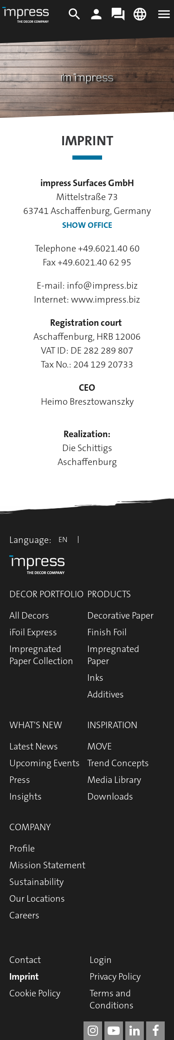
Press (19, 780)
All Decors (29, 615)
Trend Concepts (118, 763)
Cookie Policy (34, 993)
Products (109, 594)
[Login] (96, 18)
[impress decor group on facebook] (155, 1030)
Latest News (33, 746)
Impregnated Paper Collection (41, 655)
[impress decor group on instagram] (93, 1030)
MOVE (99, 746)
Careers (24, 915)
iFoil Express (33, 632)
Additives (105, 694)
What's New (35, 725)
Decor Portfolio (46, 594)
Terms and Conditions (112, 999)
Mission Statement (47, 865)
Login (101, 960)
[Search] (74, 18)
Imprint (24, 976)
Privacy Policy (115, 976)
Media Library (114, 780)
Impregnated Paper (113, 655)
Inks (95, 678)
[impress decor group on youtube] (113, 1030)
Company (30, 827)
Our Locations (37, 898)
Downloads (110, 796)
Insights (25, 796)
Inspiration (112, 725)
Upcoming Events (44, 763)
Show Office (87, 225)
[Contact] (118, 18)
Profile (22, 848)
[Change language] (140, 18)
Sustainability (36, 882)
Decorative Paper (120, 615)
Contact (25, 960)
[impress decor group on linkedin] (134, 1030)
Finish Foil (107, 632)
